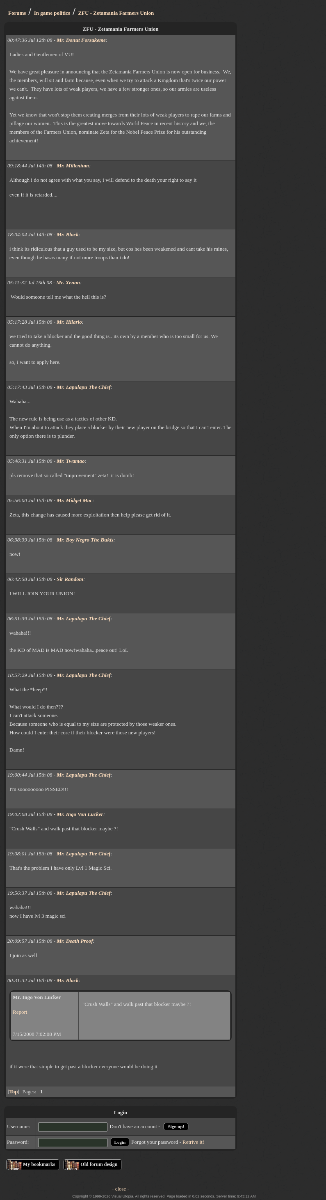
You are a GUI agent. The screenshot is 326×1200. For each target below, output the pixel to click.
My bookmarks (39, 1164)
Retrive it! (193, 1142)
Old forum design (98, 1164)
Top (13, 1091)
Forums (17, 13)
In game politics (52, 13)
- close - (120, 1189)
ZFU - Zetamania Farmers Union (116, 13)
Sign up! (176, 1126)
